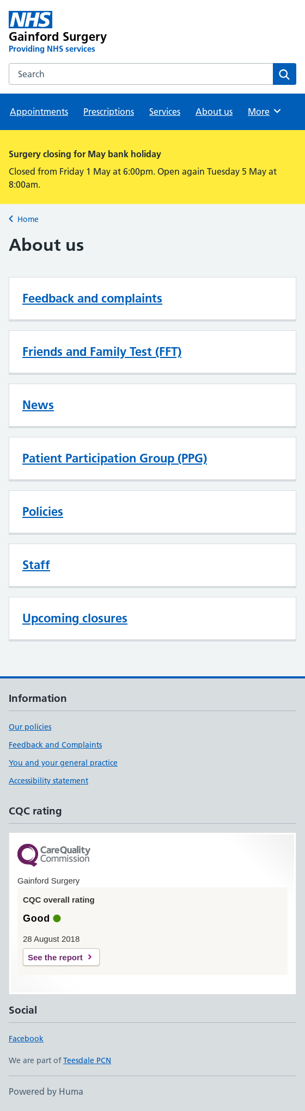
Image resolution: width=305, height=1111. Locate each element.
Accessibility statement (48, 781)
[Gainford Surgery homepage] (95, 32)
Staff (36, 564)
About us (214, 111)
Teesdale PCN (87, 1060)
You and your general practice (63, 763)
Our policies (30, 727)
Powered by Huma (46, 1091)
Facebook (26, 1039)
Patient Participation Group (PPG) (114, 458)
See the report (55, 957)
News (38, 404)
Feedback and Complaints (55, 745)
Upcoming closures (74, 618)
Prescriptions (108, 111)
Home (28, 219)
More (265, 111)
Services (164, 111)
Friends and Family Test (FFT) (101, 351)
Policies (42, 511)
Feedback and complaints (92, 298)
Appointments (39, 111)
